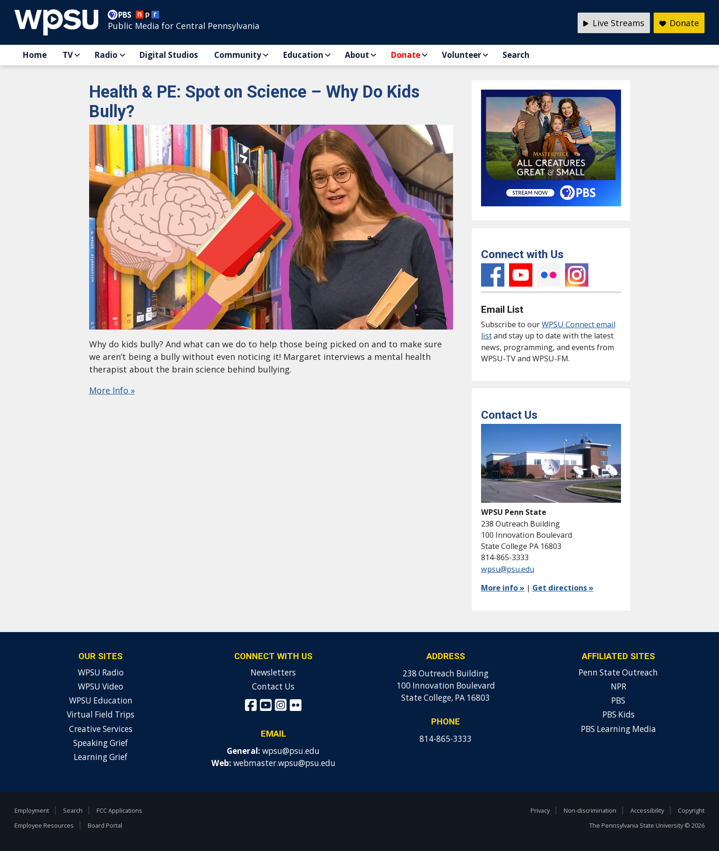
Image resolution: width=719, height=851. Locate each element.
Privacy (540, 810)
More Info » (112, 390)
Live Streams (613, 22)
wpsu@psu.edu (507, 569)
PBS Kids (618, 714)
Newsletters (273, 672)
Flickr (548, 275)
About (357, 54)
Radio (106, 54)
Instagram (576, 275)
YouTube (520, 275)
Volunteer (461, 54)
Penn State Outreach (618, 672)
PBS (618, 700)
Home (34, 54)
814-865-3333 (445, 738)
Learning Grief (100, 757)
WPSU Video (100, 686)
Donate (405, 54)
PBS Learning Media (618, 729)
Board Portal (105, 825)
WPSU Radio (101, 672)
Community (237, 54)
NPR (618, 686)
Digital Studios (168, 54)
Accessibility (647, 810)
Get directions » (562, 588)
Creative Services (101, 729)
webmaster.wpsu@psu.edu (284, 763)
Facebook (492, 275)
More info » (502, 588)
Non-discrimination (590, 810)
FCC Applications (119, 810)
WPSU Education (101, 700)
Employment (31, 810)
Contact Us (273, 686)
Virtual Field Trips (100, 714)
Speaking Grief (100, 743)
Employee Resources (44, 825)
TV (68, 54)
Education (303, 54)
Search (516, 54)
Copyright (691, 810)
